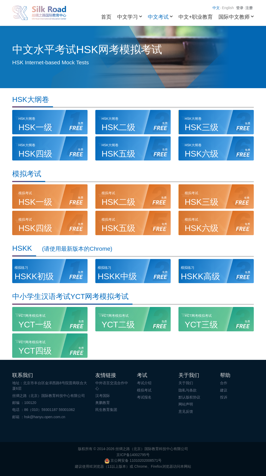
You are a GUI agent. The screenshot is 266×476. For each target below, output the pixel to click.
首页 (106, 17)
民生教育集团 (106, 410)
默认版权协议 (189, 397)
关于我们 (185, 383)
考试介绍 (144, 383)
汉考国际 (102, 396)
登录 (239, 8)
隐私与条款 (187, 390)
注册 (249, 8)
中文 (216, 8)
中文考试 (158, 17)
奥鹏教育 (102, 403)
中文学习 (127, 17)
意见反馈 (185, 411)
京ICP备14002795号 (133, 455)
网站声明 (185, 404)
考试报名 (144, 397)
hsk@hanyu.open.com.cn (44, 417)
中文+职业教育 (195, 17)
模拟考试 (144, 390)
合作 (223, 383)
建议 (223, 390)
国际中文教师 (234, 17)
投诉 (223, 397)
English (228, 8)
